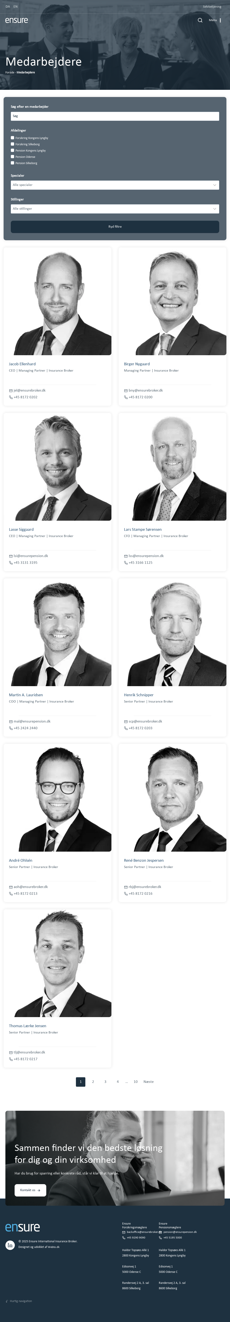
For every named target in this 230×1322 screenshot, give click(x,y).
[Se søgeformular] (200, 22)
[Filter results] (115, 185)
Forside (9, 72)
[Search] (213, 116)
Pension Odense (25, 157)
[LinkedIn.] (10, 1239)
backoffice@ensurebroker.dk (145, 1226)
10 (136, 1082)
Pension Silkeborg (26, 163)
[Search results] (115, 116)
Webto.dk (54, 1241)
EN (15, 7)
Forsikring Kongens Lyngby (31, 138)
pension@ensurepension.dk (181, 1226)
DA (8, 7)
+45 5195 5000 (173, 1232)
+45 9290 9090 (136, 1232)
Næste (149, 1082)
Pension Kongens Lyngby (30, 150)
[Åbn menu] (216, 23)
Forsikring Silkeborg (27, 144)
